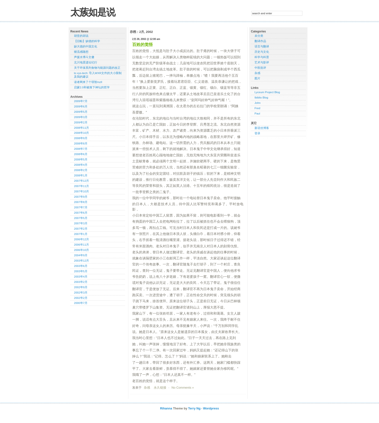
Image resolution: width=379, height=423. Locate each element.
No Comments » (183, 387)
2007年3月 (80, 223)
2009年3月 (80, 117)
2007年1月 (80, 234)
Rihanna (166, 408)
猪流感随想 (81, 51)
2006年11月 (81, 244)
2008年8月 (80, 143)
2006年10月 (81, 250)
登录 (257, 133)
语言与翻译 (262, 46)
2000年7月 (80, 303)
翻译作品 (260, 41)
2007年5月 (80, 218)
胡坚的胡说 (81, 35)
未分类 (259, 35)
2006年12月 (81, 239)
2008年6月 (80, 154)
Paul (257, 113)
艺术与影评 (262, 62)
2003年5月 (80, 271)
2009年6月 (80, 106)
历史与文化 (262, 51)
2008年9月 (80, 138)
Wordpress (211, 408)
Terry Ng (194, 408)
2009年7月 (80, 101)
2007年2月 (80, 228)
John (258, 102)
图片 (257, 78)
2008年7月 (80, 148)
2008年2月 (80, 170)
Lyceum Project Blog (267, 92)
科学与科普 (262, 57)
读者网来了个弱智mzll (88, 82)
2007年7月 (80, 207)
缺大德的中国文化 (85, 46)
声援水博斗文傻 (84, 57)
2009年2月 (80, 122)
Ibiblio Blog (261, 97)
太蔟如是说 (92, 12)
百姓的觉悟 (142, 44)
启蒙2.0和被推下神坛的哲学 (92, 87)
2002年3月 (80, 292)
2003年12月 (81, 260)
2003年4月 (80, 276)
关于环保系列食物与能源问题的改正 (97, 67)
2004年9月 (80, 255)
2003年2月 (80, 281)
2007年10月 (81, 191)
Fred (257, 108)
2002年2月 (80, 297)
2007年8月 (80, 202)
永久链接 (160, 387)
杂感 (147, 387)
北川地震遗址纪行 (85, 62)
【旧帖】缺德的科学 (87, 41)
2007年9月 (80, 196)
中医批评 (260, 67)
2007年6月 (80, 212)
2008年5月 (80, 159)
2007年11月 (81, 186)
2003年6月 (80, 265)
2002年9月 (80, 287)
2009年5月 (80, 111)
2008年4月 (80, 164)
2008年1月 (80, 175)
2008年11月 (81, 127)
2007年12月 (81, 180)
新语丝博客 (262, 128)
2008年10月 (81, 132)
